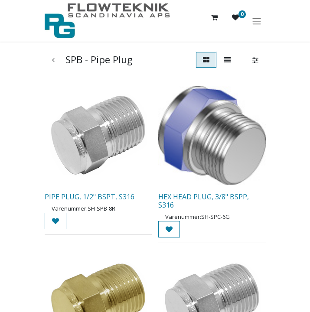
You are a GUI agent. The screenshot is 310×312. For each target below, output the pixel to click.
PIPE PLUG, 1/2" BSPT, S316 (89, 197)
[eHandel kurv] (214, 20)
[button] (55, 221)
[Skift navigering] (257, 20)
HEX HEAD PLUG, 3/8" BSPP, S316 (203, 201)
